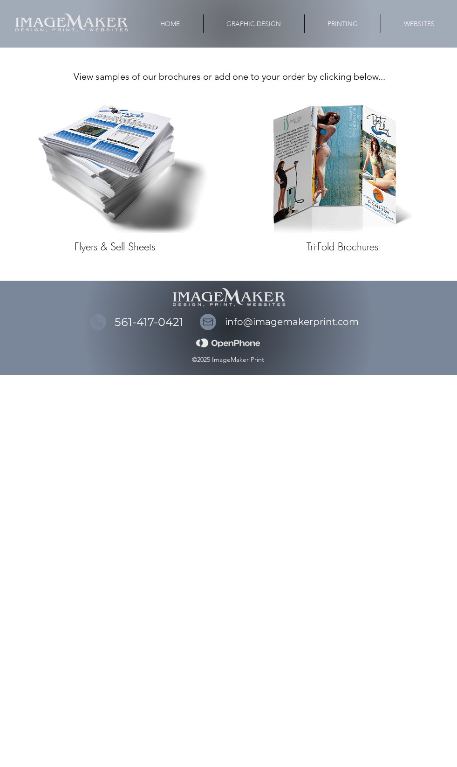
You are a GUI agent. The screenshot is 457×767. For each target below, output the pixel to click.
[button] (343, 23)
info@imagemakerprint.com (292, 321)
